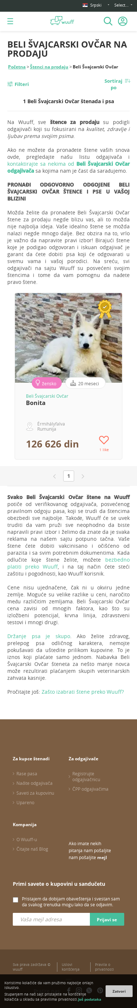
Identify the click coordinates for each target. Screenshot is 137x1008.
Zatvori (119, 991)
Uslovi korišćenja (71, 967)
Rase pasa (26, 773)
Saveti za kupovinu (35, 793)
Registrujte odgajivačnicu (86, 776)
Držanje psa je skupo (38, 636)
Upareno (25, 802)
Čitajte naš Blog (32, 849)
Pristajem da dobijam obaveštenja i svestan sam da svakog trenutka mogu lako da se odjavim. (71, 901)
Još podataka (89, 999)
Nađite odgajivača (34, 783)
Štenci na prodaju (49, 67)
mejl (102, 857)
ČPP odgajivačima (90, 789)
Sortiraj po (113, 84)
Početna (17, 67)
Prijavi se (107, 920)
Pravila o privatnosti (104, 967)
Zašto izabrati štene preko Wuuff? (83, 691)
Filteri (22, 84)
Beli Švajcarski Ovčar (47, 396)
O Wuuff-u (26, 839)
